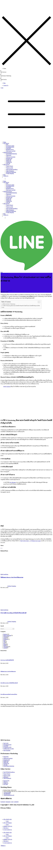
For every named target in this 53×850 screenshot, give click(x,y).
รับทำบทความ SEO (10, 151)
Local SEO (8, 148)
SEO (7, 144)
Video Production (10, 171)
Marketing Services (7, 152)
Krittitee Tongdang (8, 586)
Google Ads (8, 159)
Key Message (13, 482)
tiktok (4, 645)
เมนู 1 (7, 821)
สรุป (3, 307)
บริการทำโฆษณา (7, 822)
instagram (5, 639)
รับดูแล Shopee (9, 166)
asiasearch (6, 290)
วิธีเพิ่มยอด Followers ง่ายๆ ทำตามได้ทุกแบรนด (12, 577)
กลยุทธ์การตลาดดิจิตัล (27, 296)
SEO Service (6, 143)
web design (5, 646)
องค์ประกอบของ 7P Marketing (8, 304)
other (4, 641)
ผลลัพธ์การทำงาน (7, 826)
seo (4, 642)
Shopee (5, 644)
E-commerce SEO (10, 145)
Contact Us (5, 175)
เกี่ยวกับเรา (6, 828)
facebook (5, 636)
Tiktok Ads (8, 160)
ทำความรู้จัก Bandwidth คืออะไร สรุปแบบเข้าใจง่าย (9, 694)
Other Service (6, 164)
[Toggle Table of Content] (38, 302)
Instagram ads (9, 158)
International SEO (10, 147)
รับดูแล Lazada (9, 167)
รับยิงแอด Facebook (10, 157)
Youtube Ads (9, 162)
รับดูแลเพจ (8, 155)
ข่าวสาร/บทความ (7, 829)
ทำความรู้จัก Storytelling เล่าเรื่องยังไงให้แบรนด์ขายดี (13, 612)
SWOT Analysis (6, 386)
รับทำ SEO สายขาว (25, 540)
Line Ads (8, 163)
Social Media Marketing (11, 153)
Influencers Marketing (11, 172)
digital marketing (4, 273)
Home (4, 142)
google (4, 638)
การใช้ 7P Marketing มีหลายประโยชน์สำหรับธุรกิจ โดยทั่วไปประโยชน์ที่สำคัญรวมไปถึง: (21, 305)
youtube (5, 647)
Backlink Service (10, 149)
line (4, 640)
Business (5, 634)
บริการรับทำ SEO (7, 819)
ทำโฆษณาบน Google (35, 540)
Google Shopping (10, 173)
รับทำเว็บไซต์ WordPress (11, 169)
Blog (4, 174)
